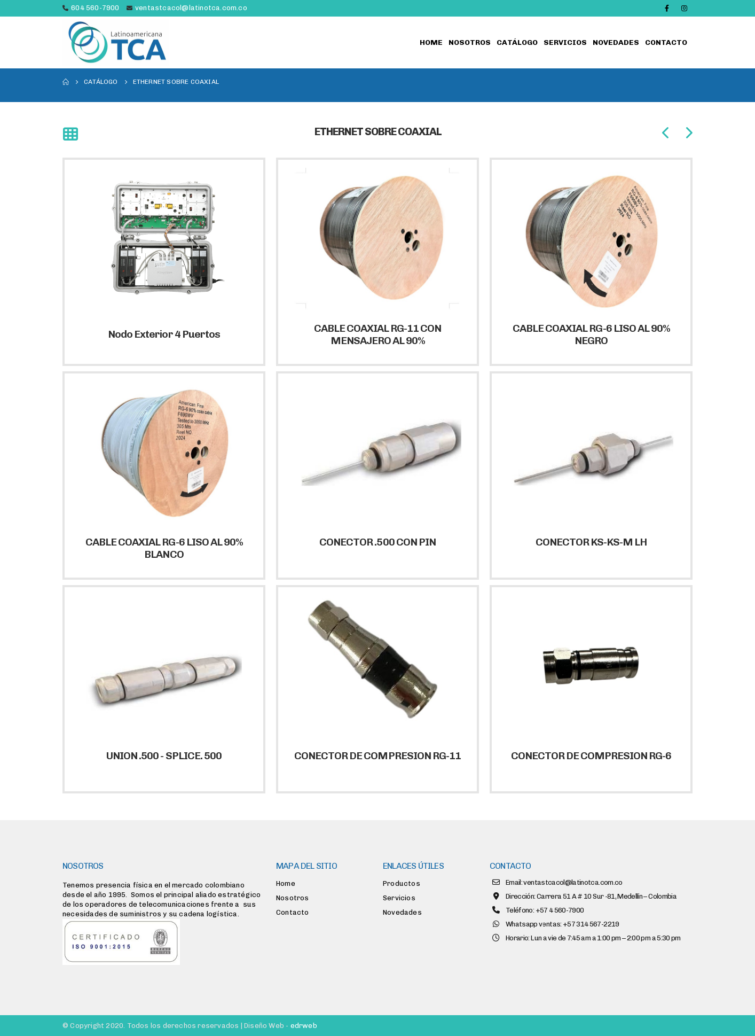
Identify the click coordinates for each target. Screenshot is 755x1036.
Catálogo (517, 42)
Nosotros (470, 42)
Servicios (565, 42)
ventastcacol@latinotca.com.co (191, 8)
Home (431, 42)
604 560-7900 (95, 8)
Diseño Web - (280, 1026)
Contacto (666, 42)
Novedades (616, 42)
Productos (401, 883)
